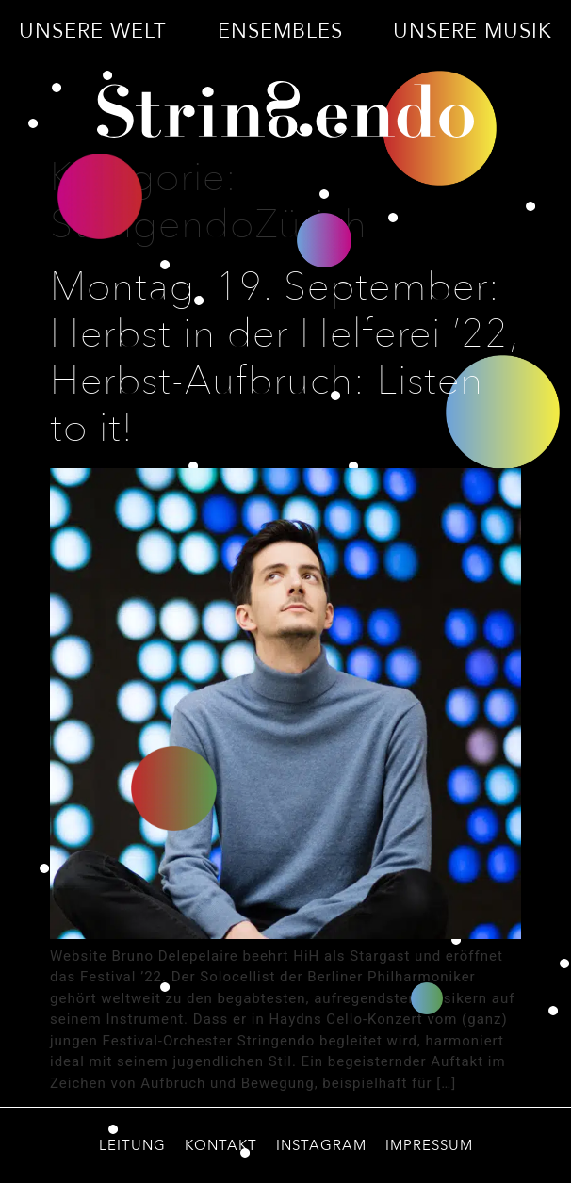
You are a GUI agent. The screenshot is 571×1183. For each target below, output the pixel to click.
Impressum (429, 1145)
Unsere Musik (472, 31)
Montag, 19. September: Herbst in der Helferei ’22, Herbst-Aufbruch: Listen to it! (284, 358)
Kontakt (221, 1145)
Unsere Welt (93, 31)
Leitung (132, 1145)
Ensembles (280, 31)
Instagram (321, 1145)
